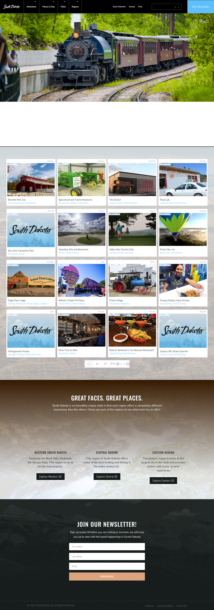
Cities (140, 6)
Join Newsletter (201, 6)
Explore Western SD (50, 476)
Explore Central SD (107, 476)
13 (89, 363)
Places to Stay (48, 6)
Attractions (31, 6)
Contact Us (149, 605)
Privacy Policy (182, 605)
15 (105, 363)
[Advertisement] (107, 124)
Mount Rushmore (119, 6)
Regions (75, 6)
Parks (63, 6)
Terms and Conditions (165, 605)
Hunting (132, 6)
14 (97, 363)
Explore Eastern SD (163, 481)
